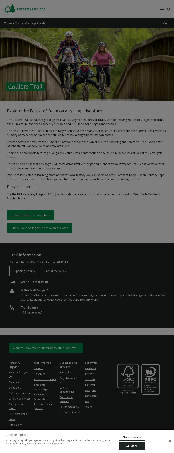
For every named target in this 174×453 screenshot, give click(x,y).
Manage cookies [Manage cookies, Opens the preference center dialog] (132, 437)
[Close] (170, 441)
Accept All (131, 445)
